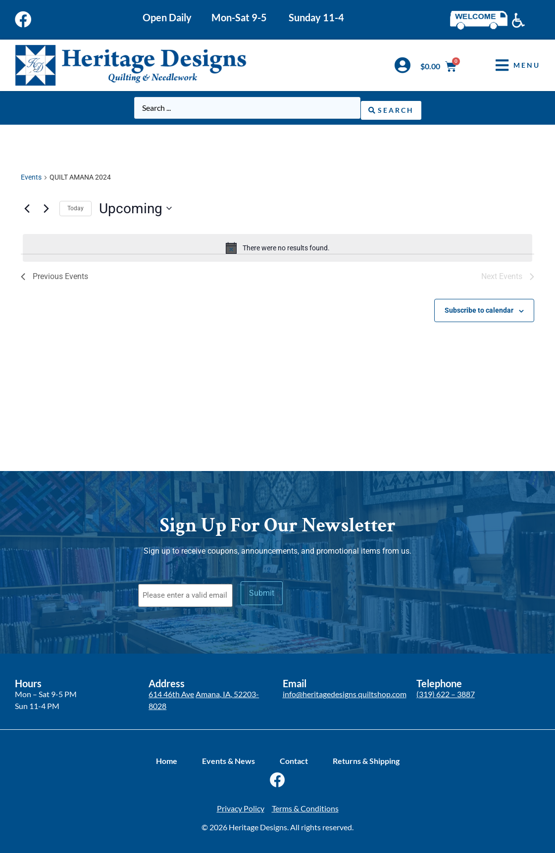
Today (75, 206)
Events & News (228, 755)
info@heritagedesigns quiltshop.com (344, 689)
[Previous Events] (27, 206)
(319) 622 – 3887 (445, 689)
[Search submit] (391, 107)
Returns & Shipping (366, 755)
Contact (294, 755)
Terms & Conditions (305, 802)
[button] (510, 65)
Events (31, 175)
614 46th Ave (171, 689)
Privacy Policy (240, 802)
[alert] (277, 246)
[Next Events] (46, 206)
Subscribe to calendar (479, 308)
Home (166, 755)
